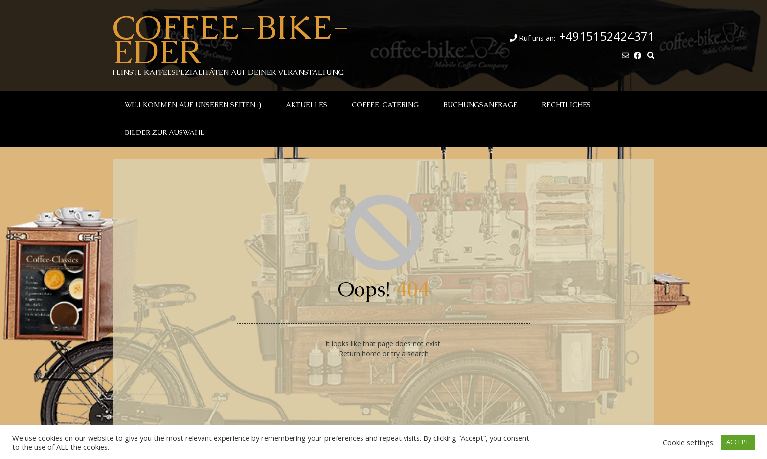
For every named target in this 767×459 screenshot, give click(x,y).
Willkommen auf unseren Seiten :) (193, 104)
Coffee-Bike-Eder (231, 39)
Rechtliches (566, 104)
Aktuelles (306, 104)
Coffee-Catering (385, 104)
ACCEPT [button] (737, 441)
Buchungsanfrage (480, 104)
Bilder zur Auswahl (164, 132)
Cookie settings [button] (688, 442)
